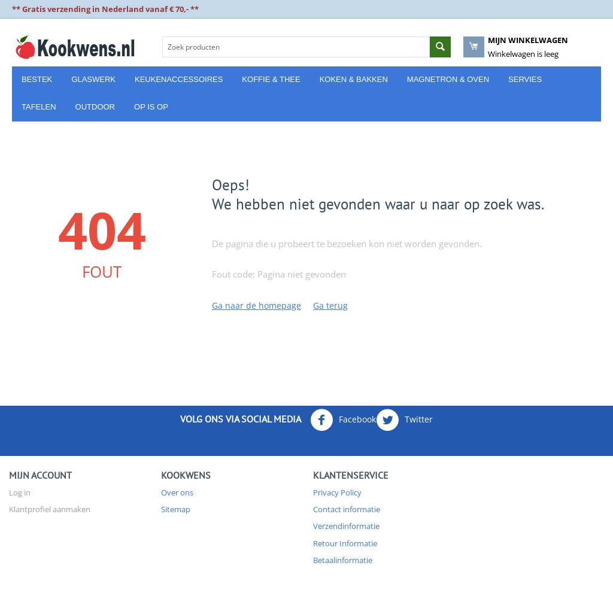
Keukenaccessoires (179, 79)
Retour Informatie (345, 543)
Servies (525, 79)
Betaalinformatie (342, 560)
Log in (20, 492)
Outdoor (95, 106)
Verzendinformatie (346, 526)
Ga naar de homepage (256, 305)
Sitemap (175, 509)
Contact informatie (346, 509)
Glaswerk (93, 79)
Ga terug (330, 305)
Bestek (37, 79)
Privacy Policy (337, 492)
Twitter (404, 420)
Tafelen (39, 106)
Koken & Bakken (354, 79)
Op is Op (151, 106)
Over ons (177, 492)
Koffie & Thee (271, 79)
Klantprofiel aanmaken (49, 509)
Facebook (343, 420)
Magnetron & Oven (448, 79)
